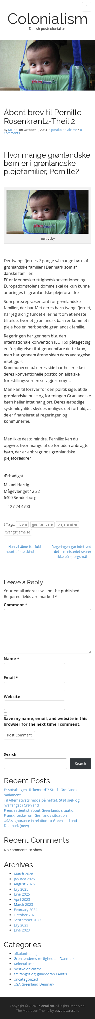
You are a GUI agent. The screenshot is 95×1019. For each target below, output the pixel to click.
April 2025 (22, 899)
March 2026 (23, 873)
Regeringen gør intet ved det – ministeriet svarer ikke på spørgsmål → (71, 551)
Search (10, 754)
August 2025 (24, 884)
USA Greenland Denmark (34, 984)
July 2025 (21, 889)
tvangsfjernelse (18, 532)
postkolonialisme (64, 129)
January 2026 (24, 879)
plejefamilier (68, 524)
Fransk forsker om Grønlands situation (35, 815)
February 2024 (25, 909)
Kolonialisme (24, 963)
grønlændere (42, 524)
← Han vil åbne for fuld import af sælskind (22, 549)
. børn (22, 524)
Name (11, 658)
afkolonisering (25, 953)
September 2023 (27, 919)
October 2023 (25, 915)
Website (12, 696)
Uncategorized (26, 979)
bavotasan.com (66, 1010)
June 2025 (22, 894)
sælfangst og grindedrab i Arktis (40, 974)
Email (11, 677)
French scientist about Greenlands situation (40, 810)
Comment (15, 605)
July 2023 (21, 925)
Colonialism (47, 18)
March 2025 (23, 904)
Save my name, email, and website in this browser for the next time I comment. (45, 721)
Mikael (13, 129)
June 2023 (22, 930)
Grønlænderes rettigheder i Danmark (44, 958)
